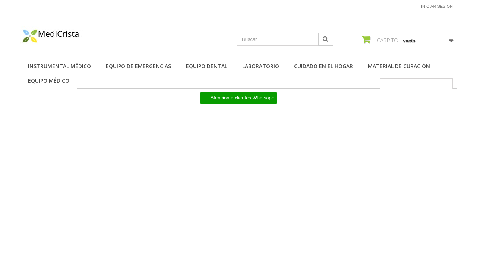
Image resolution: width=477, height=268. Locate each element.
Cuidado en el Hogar (323, 66)
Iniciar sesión (437, 6)
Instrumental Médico (59, 66)
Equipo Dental (206, 66)
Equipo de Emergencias (138, 66)
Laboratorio (260, 66)
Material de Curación (399, 66)
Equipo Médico (48, 80)
